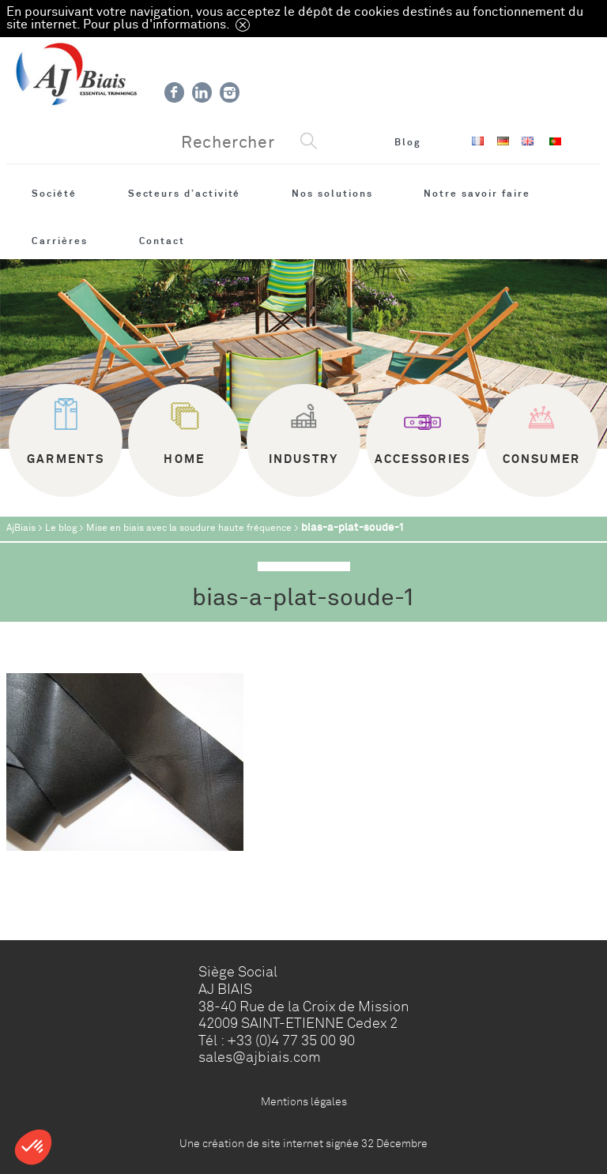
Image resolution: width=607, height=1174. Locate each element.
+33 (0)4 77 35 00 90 (291, 1040)
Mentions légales (304, 1101)
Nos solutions (332, 193)
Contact (162, 241)
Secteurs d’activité (184, 193)
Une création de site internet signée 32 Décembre (303, 1143)
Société (54, 193)
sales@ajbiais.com (259, 1057)
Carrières (59, 241)
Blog (407, 142)
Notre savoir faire (477, 193)
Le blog (61, 528)
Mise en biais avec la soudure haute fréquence (189, 528)
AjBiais (21, 528)
